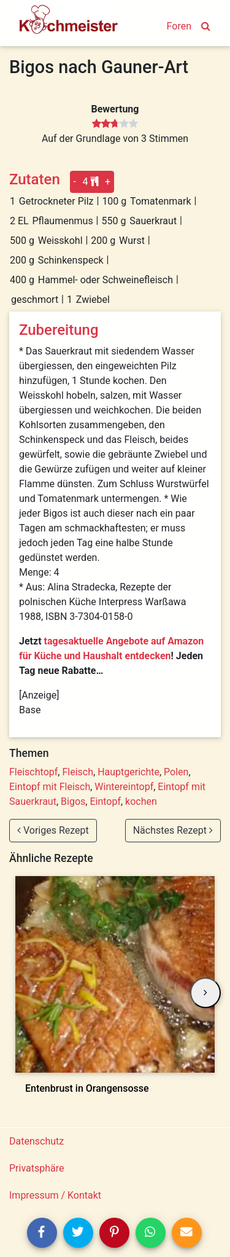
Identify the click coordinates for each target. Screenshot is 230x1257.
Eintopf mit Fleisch (49, 787)
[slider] (115, 124)
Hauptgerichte (128, 772)
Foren (179, 26)
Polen (176, 772)
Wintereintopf (123, 787)
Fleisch (77, 772)
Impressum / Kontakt (55, 1195)
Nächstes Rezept (173, 830)
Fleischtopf (33, 772)
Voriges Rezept (53, 830)
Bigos (73, 801)
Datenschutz (36, 1141)
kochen (141, 801)
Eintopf (105, 801)
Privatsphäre (36, 1168)
